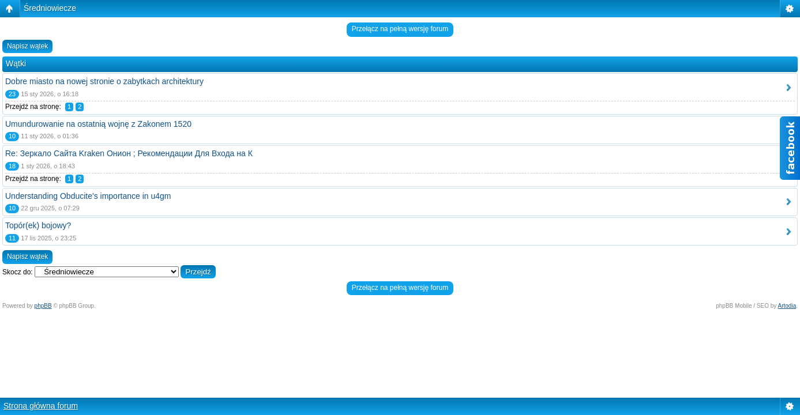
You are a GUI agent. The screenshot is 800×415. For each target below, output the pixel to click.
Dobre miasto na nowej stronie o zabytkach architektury (104, 81)
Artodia (787, 306)
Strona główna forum (40, 405)
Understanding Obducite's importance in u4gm (88, 196)
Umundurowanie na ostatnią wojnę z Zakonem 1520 (98, 124)
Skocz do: (17, 272)
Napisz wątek (27, 46)
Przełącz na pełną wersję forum (400, 29)
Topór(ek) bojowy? (38, 225)
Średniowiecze (50, 8)
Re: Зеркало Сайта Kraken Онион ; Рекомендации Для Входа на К (129, 153)
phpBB (43, 306)
